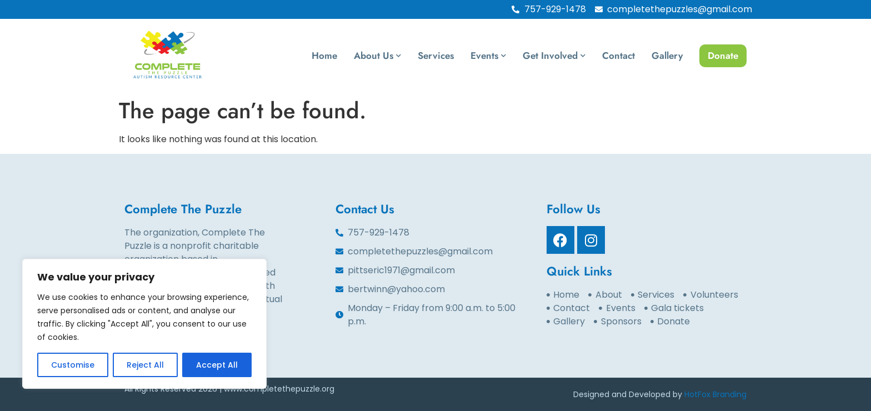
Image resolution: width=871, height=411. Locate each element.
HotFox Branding (715, 394)
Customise (72, 364)
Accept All (217, 364)
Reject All (145, 364)
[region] (144, 324)
